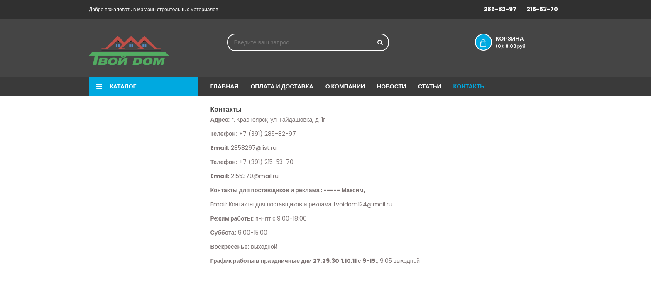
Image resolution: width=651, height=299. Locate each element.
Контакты (469, 86)
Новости (391, 86)
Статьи (429, 86)
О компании (345, 86)
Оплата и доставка (281, 86)
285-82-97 (500, 9)
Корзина (518, 41)
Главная (224, 86)
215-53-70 (542, 9)
